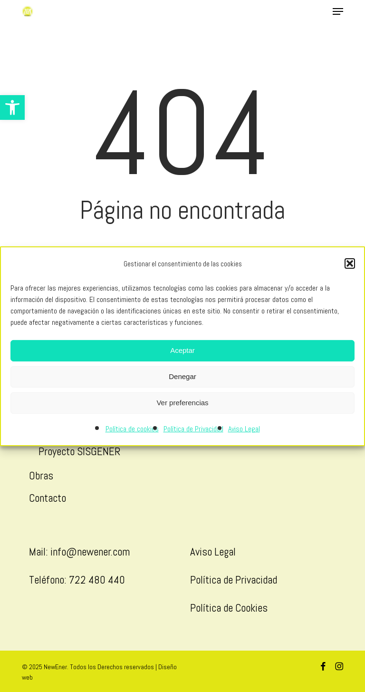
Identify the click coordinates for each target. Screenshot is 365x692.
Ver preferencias (182, 403)
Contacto (47, 498)
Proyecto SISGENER (79, 451)
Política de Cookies (229, 608)
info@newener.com (90, 552)
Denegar (182, 376)
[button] (12, 107)
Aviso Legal (244, 429)
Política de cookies (132, 429)
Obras (41, 475)
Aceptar (182, 350)
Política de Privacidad (193, 429)
